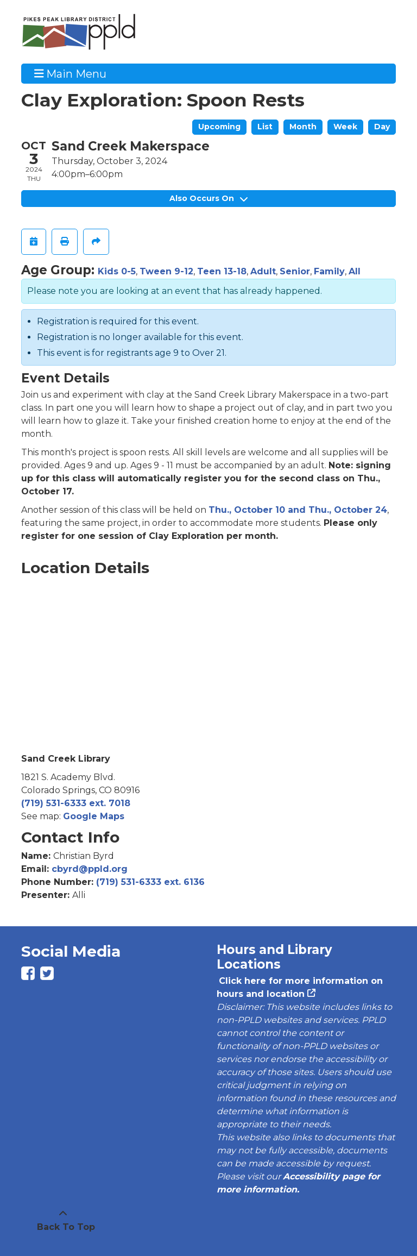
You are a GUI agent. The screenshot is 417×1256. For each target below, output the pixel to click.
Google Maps (93, 816)
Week (345, 126)
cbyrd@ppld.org (90, 869)
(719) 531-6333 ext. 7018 (75, 803)
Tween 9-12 (166, 271)
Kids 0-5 (117, 271)
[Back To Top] (63, 1221)
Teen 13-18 (222, 271)
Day (382, 126)
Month (303, 126)
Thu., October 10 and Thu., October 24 (297, 510)
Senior (295, 271)
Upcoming (219, 126)
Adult (263, 271)
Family (329, 271)
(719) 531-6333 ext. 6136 (150, 882)
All (355, 271)
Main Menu (70, 73)
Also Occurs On (208, 198)
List (265, 126)
